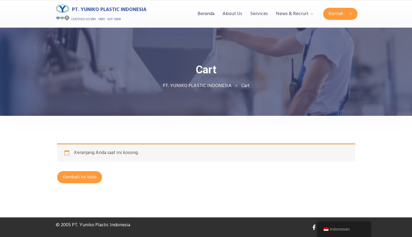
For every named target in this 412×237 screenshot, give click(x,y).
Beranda (206, 14)
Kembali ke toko (80, 177)
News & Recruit (292, 14)
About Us (232, 14)
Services (259, 14)
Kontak (340, 14)
